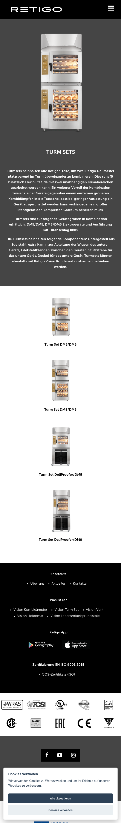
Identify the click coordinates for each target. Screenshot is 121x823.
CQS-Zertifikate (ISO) (58, 670)
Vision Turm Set (67, 605)
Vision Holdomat (30, 611)
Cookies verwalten (60, 810)
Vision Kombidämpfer (30, 605)
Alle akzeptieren (60, 798)
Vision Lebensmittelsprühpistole (75, 611)
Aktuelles (59, 579)
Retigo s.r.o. (40, 16)
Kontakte (80, 579)
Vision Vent (94, 605)
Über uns (37, 579)
